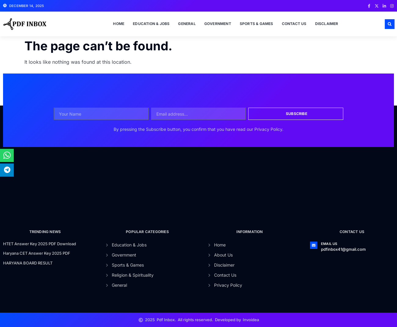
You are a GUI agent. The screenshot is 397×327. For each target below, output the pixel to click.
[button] (390, 24)
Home (118, 23)
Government (217, 23)
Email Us (329, 244)
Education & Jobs (151, 23)
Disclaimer (326, 23)
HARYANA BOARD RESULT (28, 263)
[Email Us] (313, 245)
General (186, 23)
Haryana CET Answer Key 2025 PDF (36, 253)
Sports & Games (256, 23)
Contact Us (294, 23)
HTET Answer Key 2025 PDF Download (39, 243)
